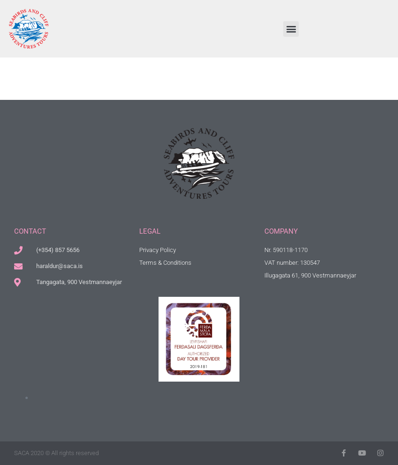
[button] (291, 29)
